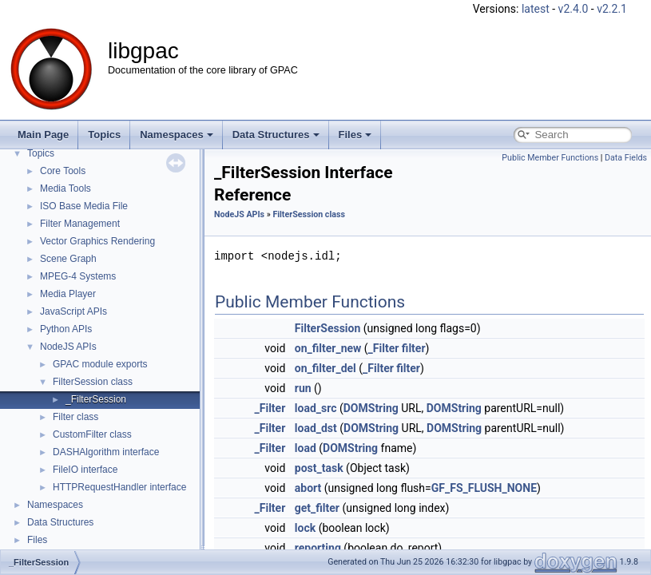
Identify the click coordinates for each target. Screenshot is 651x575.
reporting (318, 547)
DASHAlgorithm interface (106, 452)
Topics (104, 135)
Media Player (68, 293)
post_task (319, 468)
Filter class (75, 416)
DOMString (371, 408)
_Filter (383, 348)
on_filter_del (325, 368)
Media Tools (65, 188)
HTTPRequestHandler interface (119, 487)
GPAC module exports (100, 364)
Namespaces (176, 135)
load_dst (316, 428)
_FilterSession (95, 399)
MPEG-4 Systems (78, 276)
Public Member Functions (550, 158)
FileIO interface (85, 469)
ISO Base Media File (84, 206)
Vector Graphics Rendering (97, 241)
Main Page (43, 135)
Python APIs (66, 329)
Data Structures (276, 135)
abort (308, 488)
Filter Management (80, 223)
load (305, 448)
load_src (316, 408)
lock (305, 527)
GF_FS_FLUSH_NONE (484, 488)
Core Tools (62, 170)
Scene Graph (68, 258)
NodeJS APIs (68, 346)
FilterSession (328, 328)
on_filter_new (328, 348)
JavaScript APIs (73, 311)
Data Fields (626, 158)
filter (414, 348)
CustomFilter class (92, 434)
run (303, 388)
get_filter (317, 508)
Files (355, 135)
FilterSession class (93, 381)
